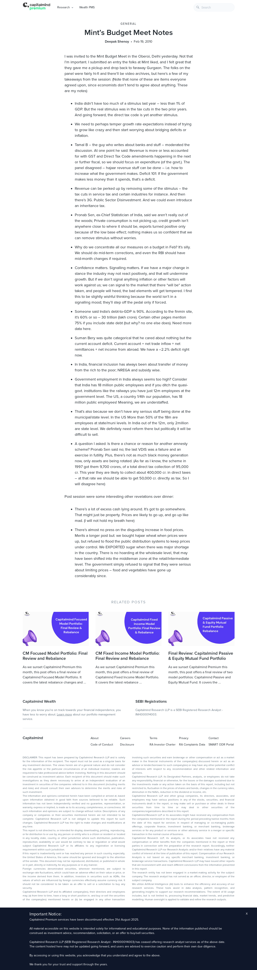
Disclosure (127, 744)
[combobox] (214, 7)
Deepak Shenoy (117, 41)
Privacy (183, 738)
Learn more (64, 714)
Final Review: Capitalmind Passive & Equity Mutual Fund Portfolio (200, 656)
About (94, 738)
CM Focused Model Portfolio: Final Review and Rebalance (55, 656)
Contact (214, 738)
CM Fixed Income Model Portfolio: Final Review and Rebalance (127, 656)
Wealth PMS (87, 7)
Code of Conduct (102, 744)
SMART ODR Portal (221, 744)
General (128, 24)
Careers (125, 738)
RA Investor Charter (163, 744)
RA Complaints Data (192, 744)
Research (63, 7)
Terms (153, 738)
